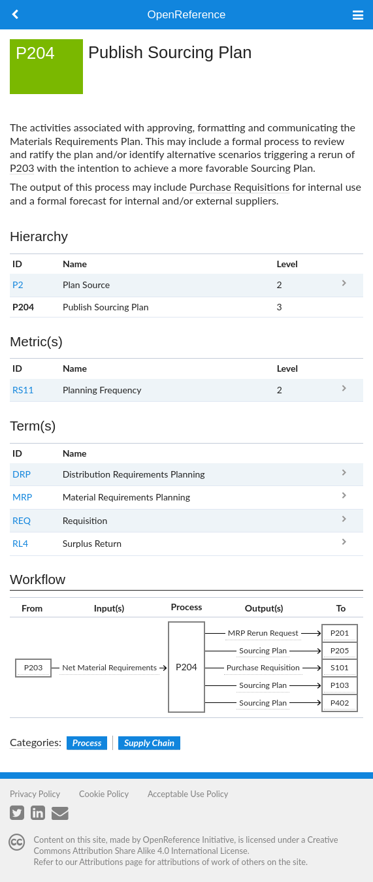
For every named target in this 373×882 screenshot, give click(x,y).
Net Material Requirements (109, 667)
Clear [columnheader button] (288, 453)
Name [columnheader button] (75, 263)
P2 (18, 284)
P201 (340, 633)
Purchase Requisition (263, 667)
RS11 (23, 389)
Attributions (101, 862)
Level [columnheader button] (287, 263)
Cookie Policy (104, 794)
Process (87, 742)
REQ (21, 520)
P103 (340, 685)
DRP (21, 474)
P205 (340, 650)
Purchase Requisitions (239, 186)
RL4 (20, 543)
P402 (340, 703)
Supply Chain (149, 742)
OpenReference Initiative (189, 839)
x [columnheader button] (344, 263)
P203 (22, 167)
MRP (22, 496)
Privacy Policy (35, 794)
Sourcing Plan (263, 650)
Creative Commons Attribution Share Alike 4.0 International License (186, 845)
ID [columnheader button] (17, 263)
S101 (340, 667)
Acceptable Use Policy (188, 794)
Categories (34, 742)
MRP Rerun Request (263, 633)
